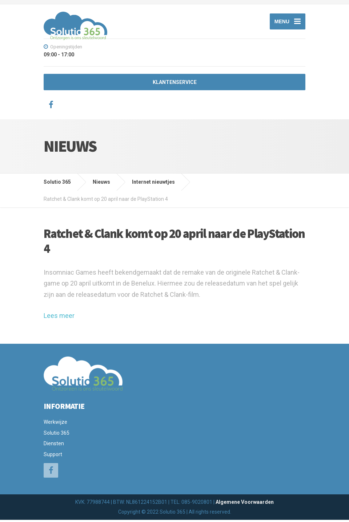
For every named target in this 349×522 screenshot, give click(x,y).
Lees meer (59, 318)
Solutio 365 (56, 435)
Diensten (54, 446)
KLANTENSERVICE (175, 84)
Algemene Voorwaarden (245, 504)
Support (53, 456)
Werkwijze (55, 424)
